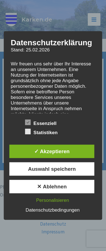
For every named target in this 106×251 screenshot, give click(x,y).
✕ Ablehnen (52, 186)
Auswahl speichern (52, 169)
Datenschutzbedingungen (53, 209)
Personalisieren (52, 200)
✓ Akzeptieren (52, 151)
